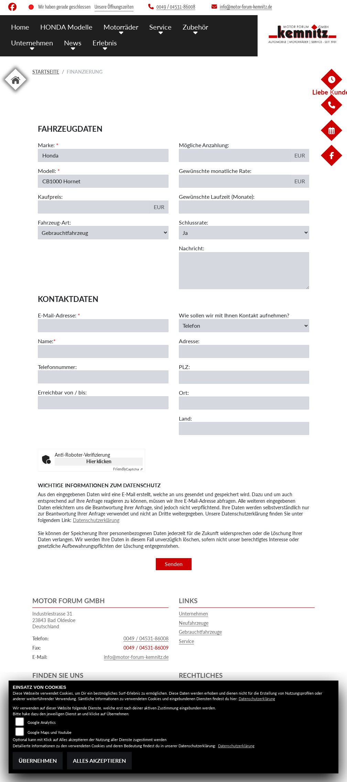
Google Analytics (42, 722)
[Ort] (244, 431)
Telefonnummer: (57, 395)
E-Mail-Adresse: (59, 344)
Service (155, 27)
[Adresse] (244, 380)
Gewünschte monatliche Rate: (215, 170)
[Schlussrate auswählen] (244, 232)
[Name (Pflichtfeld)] (103, 380)
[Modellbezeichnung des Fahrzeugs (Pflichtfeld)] (103, 181)
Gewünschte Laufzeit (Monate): (216, 196)
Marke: (46, 145)
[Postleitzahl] (244, 406)
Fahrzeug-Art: (54, 222)
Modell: (47, 170)
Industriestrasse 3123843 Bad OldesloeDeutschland (53, 620)
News (71, 42)
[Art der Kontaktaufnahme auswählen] (244, 354)
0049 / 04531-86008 (146, 638)
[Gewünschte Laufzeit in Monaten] (244, 207)
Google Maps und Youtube (50, 732)
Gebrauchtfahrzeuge (200, 632)
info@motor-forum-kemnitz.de (136, 657)
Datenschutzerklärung (96, 520)
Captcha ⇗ (128, 469)
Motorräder (117, 27)
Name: (45, 370)
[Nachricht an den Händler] (244, 270)
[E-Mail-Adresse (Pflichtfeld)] (103, 354)
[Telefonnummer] (103, 406)
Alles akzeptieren (99, 760)
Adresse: (189, 370)
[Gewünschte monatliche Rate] (235, 181)
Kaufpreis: (50, 196)
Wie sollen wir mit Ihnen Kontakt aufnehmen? (234, 344)
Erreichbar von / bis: (62, 421)
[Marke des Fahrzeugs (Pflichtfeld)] (103, 155)
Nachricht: (191, 248)
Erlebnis (101, 42)
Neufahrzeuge (193, 623)
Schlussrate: (193, 222)
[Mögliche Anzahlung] (235, 155)
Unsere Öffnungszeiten (114, 7)
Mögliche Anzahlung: (204, 145)
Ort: (184, 422)
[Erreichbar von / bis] (103, 431)
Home (20, 27)
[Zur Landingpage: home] (15, 91)
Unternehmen (31, 42)
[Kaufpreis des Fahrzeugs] (94, 207)
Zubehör (189, 27)
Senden (174, 564)
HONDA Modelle (64, 27)
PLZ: (184, 396)
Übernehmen (38, 760)
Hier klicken (98, 461)
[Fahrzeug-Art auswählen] (103, 232)
